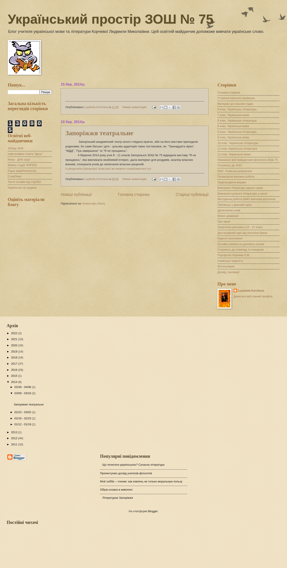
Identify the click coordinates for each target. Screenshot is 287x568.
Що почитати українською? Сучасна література (133, 464)
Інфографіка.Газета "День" (25, 154)
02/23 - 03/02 (23, 412)
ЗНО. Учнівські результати (234, 171)
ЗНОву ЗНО (15, 148)
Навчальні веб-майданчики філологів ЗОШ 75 (247, 159)
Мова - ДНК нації (19, 159)
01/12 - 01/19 (23, 424)
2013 (14, 432)
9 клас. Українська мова (233, 137)
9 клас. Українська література (237, 131)
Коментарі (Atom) (94, 203)
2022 (14, 333)
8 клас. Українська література (237, 120)
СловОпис (14, 176)
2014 (14, 382)
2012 (14, 438)
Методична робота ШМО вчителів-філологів (246, 199)
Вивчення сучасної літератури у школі (242, 193)
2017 (14, 363)
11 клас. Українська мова (234, 154)
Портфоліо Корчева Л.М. (233, 255)
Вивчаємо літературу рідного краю (240, 187)
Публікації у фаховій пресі (234, 204)
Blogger (153, 511)
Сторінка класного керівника (236, 98)
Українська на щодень (22, 187)
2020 (14, 345)
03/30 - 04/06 (23, 387)
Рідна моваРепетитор (22, 170)
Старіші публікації (192, 194)
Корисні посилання (229, 238)
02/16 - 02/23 (23, 418)
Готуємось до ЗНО (229, 165)
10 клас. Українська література (237, 143)
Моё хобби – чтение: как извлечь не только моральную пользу (141, 481)
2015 (14, 375)
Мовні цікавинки (228, 215)
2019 (14, 351)
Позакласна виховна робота (236, 176)
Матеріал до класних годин (235, 103)
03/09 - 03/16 (23, 393)
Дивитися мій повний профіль (253, 296)
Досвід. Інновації (228, 272)
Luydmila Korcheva (251, 290)
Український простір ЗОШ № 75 (110, 19)
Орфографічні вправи (231, 182)
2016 (14, 369)
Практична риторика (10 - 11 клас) (239, 227)
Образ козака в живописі (116, 489)
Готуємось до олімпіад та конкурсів (240, 249)
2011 (14, 444)
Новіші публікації (76, 194)
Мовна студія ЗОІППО (22, 165)
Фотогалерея (225, 266)
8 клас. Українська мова (233, 126)
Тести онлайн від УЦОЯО (24, 182)
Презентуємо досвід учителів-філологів (126, 473)
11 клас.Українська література (237, 148)
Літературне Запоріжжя (117, 497)
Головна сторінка (133, 194)
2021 (14, 339)
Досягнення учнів (228, 210)
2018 (14, 357)
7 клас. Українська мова (233, 115)
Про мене (223, 221)
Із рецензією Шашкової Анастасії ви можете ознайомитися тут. (108, 168)
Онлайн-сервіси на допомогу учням (240, 244)
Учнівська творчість (230, 260)
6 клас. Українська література (237, 109)
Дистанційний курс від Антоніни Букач (242, 232)
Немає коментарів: (135, 107)
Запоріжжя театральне (99, 133)
